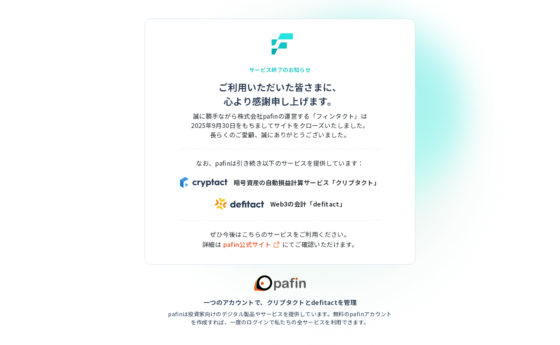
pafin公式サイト (252, 244)
